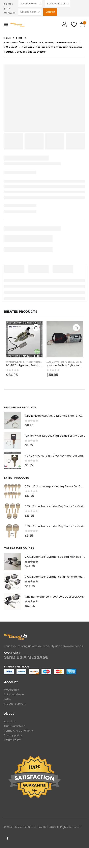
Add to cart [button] (35, 327)
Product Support (14, 704)
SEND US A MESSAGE (26, 657)
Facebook (7, 838)
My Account (11, 690)
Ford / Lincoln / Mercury (31, 362)
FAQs (7, 699)
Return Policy (12, 740)
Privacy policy (13, 735)
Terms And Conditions (18, 731)
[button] (7, 24)
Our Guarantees (14, 726)
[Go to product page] (24, 339)
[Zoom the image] (15, 636)
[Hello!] (64, 25)
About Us (10, 721)
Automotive (12, 362)
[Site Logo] (18, 24)
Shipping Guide (14, 694)
